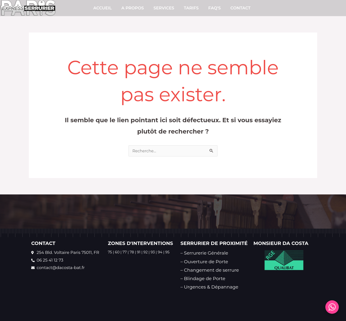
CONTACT (240, 8)
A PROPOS (132, 8)
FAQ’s (214, 8)
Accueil (102, 8)
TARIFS (191, 8)
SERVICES (164, 8)
